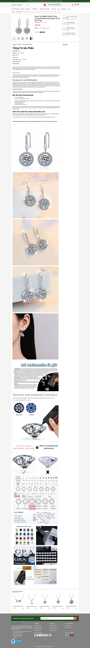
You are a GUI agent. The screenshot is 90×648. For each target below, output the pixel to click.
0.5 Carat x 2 (43, 28)
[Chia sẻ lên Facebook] (40, 32)
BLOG (69, 9)
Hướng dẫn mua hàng (37, 625)
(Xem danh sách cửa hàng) (70, 34)
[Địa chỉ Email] (58, 618)
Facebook (14, 637)
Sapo (53, 646)
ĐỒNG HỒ (28, 9)
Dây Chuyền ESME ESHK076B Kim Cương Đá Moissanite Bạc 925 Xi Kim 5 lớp (58, 606)
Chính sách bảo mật (53, 625)
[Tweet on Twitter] (44, 32)
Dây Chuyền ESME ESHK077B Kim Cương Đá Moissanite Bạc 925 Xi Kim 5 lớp (45, 606)
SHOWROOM (63, 9)
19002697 (73, 627)
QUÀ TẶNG (54, 9)
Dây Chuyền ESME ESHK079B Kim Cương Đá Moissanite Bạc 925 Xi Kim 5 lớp (31, 606)
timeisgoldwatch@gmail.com (18, 634)
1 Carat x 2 (47, 28)
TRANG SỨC (35, 9)
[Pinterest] (42, 32)
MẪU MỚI (23, 9)
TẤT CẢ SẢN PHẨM (15, 9)
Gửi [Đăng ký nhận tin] (75, 618)
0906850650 (20, 635)
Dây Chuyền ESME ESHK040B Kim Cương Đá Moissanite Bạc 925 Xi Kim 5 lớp (18, 606)
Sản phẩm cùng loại (17, 591)
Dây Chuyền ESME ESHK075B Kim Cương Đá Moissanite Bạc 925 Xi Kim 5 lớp (71, 606)
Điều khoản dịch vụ (37, 630)
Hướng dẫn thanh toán (38, 627)
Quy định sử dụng (52, 630)
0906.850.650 (57, 4)
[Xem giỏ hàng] (78, 5)
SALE (58, 9)
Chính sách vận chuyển (53, 627)
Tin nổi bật (65, 44)
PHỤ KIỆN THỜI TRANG (44, 9)
